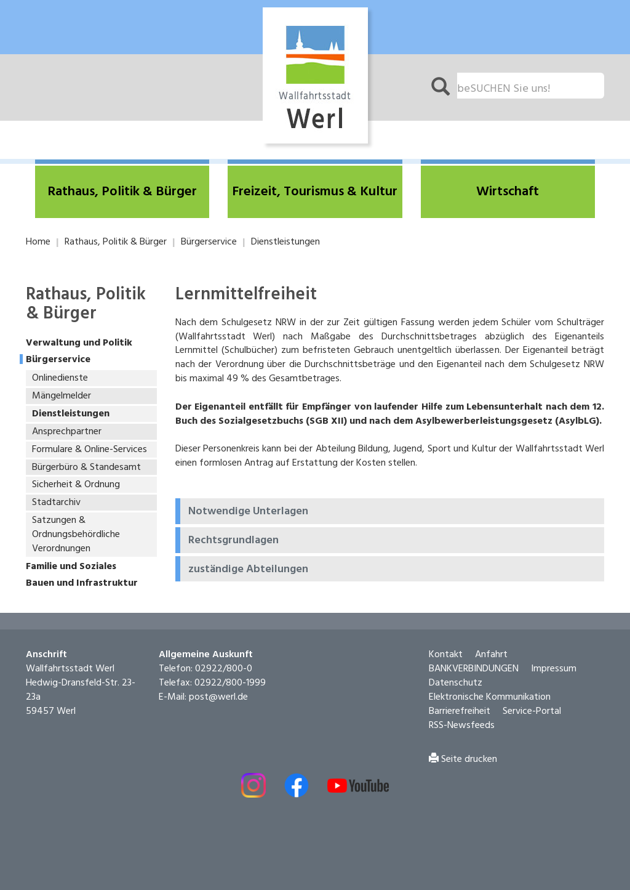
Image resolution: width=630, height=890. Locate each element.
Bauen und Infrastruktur (82, 583)
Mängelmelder (61, 396)
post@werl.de (218, 697)
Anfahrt (491, 655)
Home (38, 242)
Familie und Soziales (71, 567)
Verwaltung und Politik (79, 343)
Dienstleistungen (285, 242)
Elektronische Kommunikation (490, 697)
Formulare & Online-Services (89, 450)
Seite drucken (463, 759)
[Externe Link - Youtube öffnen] (358, 786)
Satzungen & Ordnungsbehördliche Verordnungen (76, 534)
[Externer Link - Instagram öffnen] (253, 785)
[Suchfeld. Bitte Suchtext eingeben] (530, 86)
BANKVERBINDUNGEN (474, 669)
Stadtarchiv (56, 503)
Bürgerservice (209, 242)
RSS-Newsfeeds (462, 726)
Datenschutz (455, 683)
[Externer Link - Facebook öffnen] (296, 785)
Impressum (553, 669)
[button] (122, 192)
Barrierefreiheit (459, 711)
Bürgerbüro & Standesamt (86, 467)
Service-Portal (532, 711)
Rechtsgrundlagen (233, 541)
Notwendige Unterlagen (248, 512)
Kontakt (446, 655)
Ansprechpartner (67, 432)
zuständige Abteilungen (248, 570)
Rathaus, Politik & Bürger (116, 242)
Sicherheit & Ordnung (76, 485)
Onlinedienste (60, 378)
